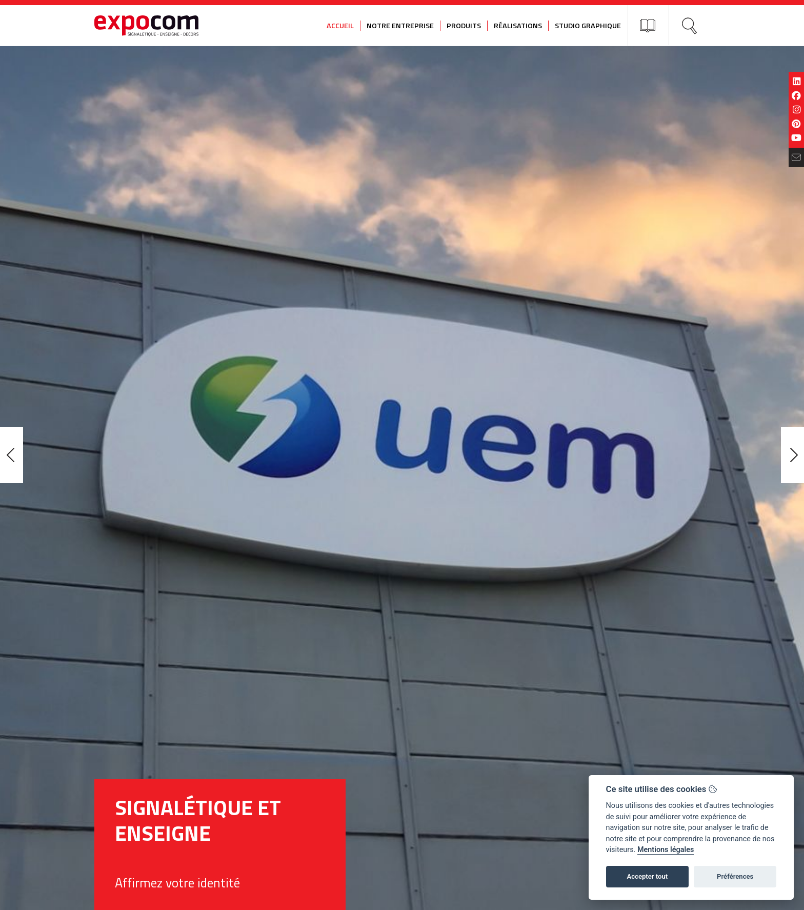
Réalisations (518, 26)
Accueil (340, 26)
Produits (464, 26)
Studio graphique (588, 26)
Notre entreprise (400, 26)
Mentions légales (665, 849)
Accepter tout (647, 876)
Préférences (735, 876)
